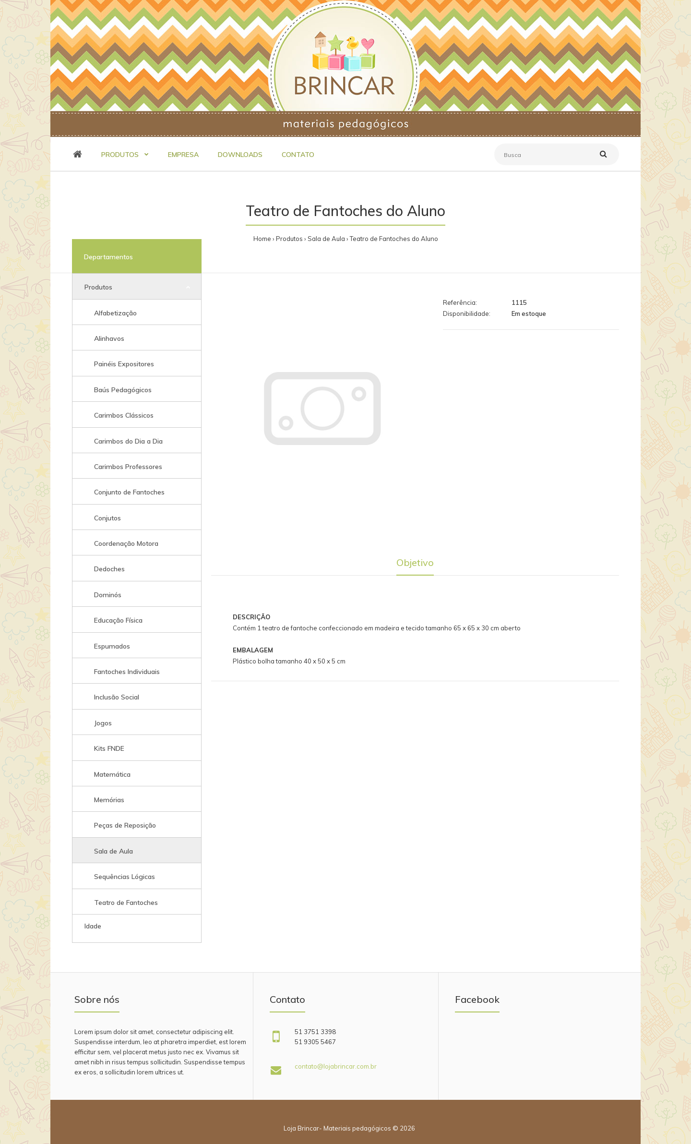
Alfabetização (115, 313)
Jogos (103, 723)
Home (262, 238)
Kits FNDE (109, 748)
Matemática (112, 774)
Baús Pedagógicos (123, 389)
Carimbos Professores (128, 466)
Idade (92, 926)
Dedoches (109, 569)
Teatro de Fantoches (126, 902)
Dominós (107, 594)
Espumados (112, 646)
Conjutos (107, 518)
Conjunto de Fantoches (129, 492)
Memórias (109, 799)
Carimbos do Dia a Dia (128, 441)
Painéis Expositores (124, 364)
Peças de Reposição (125, 825)
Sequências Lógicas (124, 876)
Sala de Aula (326, 238)
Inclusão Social (116, 697)
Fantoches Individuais (127, 671)
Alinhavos (109, 338)
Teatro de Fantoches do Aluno (394, 238)
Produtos (289, 238)
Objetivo (415, 562)
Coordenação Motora (126, 543)
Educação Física (118, 620)
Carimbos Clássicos (124, 415)
